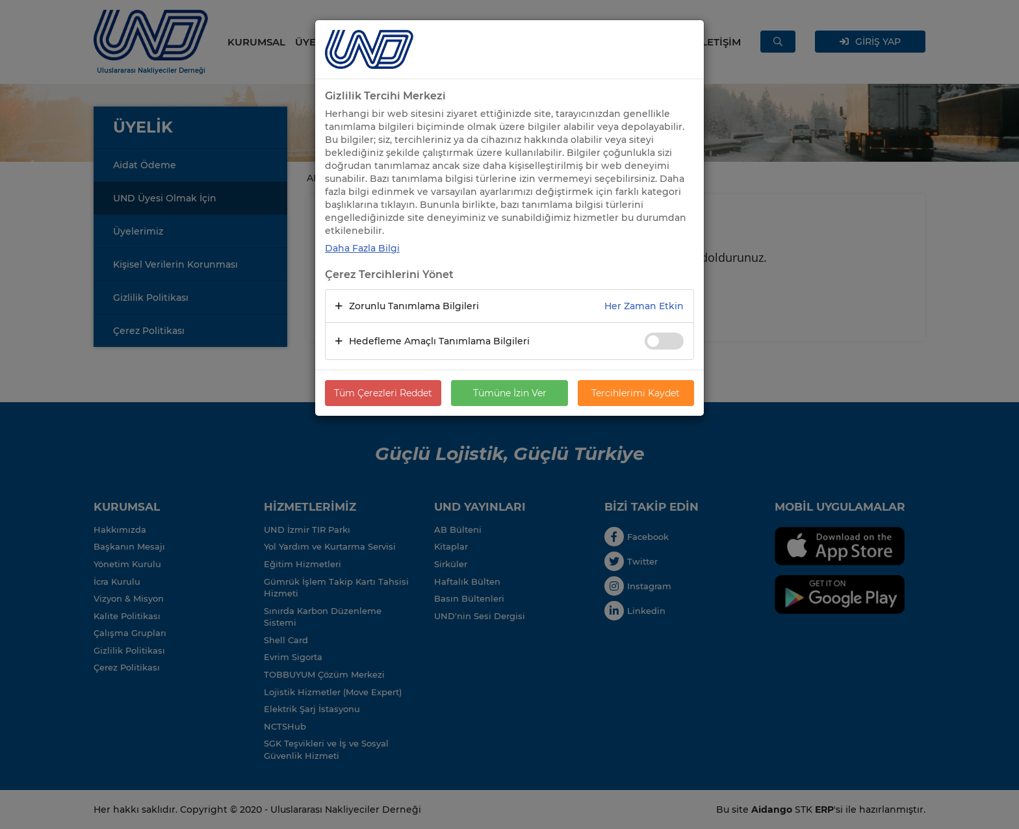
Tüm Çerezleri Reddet (383, 393)
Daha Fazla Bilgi (362, 248)
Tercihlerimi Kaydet (635, 393)
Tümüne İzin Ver (510, 393)
